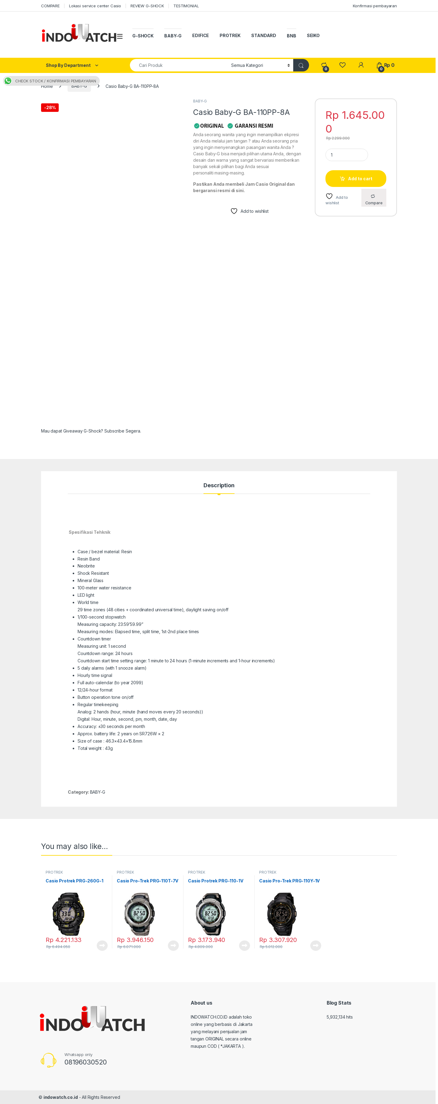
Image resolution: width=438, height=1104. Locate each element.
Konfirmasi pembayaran (375, 5)
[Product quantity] (346, 155)
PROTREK (230, 35)
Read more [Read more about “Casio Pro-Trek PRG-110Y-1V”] (315, 945)
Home (47, 85)
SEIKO (313, 35)
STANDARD (263, 35)
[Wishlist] (342, 65)
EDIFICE (200, 35)
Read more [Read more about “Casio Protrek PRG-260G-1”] (102, 945)
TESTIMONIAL (186, 5)
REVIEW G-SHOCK (147, 5)
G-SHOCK (143, 35)
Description (218, 485)
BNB (291, 35)
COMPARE (50, 5)
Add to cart (360, 178)
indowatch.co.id (60, 1097)
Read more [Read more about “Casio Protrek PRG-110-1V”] (244, 945)
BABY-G (173, 35)
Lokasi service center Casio (95, 5)
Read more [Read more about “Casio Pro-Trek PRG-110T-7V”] (173, 945)
